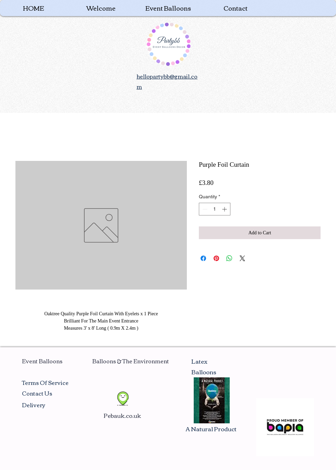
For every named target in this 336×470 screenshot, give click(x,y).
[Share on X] (242, 258)
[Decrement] (204, 209)
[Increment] (225, 209)
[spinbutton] (214, 209)
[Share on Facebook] (203, 258)
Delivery (33, 405)
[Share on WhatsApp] (229, 258)
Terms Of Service (45, 382)
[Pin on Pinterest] (216, 258)
